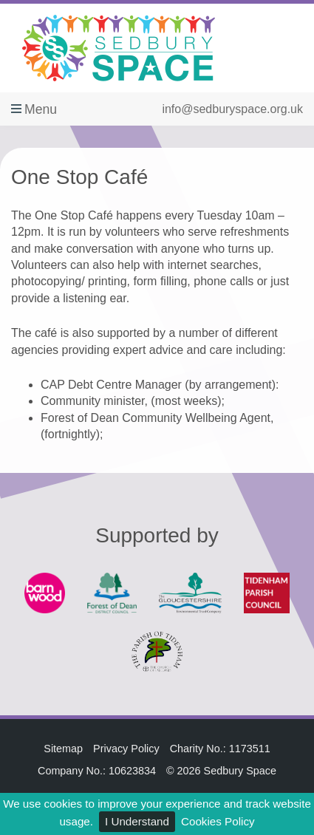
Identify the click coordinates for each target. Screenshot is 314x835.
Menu (40, 109)
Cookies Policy (218, 821)
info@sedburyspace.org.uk (232, 109)
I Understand (137, 821)
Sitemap (63, 748)
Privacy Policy (126, 748)
